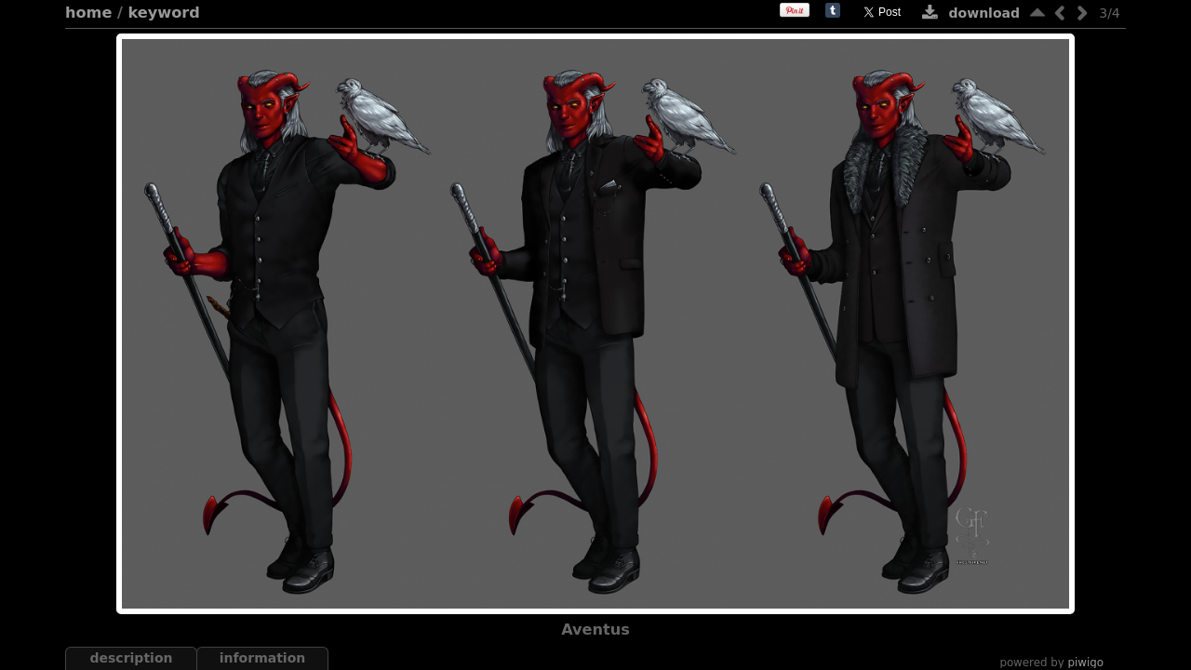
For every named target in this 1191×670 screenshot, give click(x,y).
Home (88, 12)
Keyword (164, 12)
